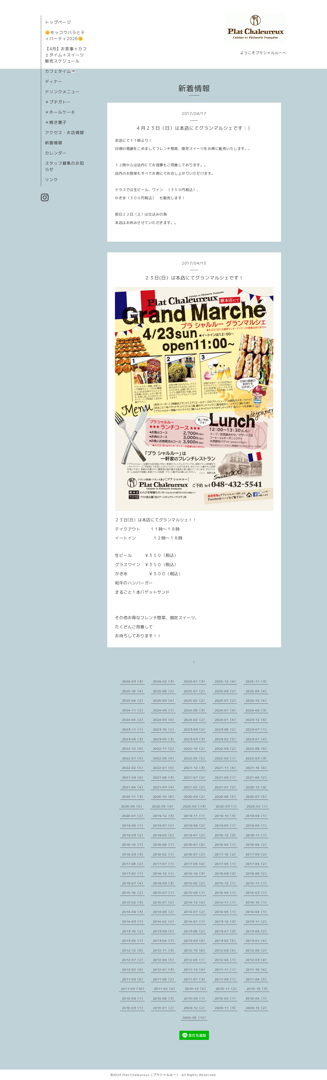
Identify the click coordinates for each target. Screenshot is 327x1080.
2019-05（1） (226, 825)
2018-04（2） (257, 844)
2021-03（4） (164, 787)
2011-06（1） (226, 979)
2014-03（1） (133, 921)
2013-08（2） (195, 931)
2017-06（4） (195, 864)
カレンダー (56, 153)
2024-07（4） (226, 710)
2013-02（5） (226, 940)
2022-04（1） (226, 758)
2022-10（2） (195, 748)
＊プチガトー (58, 102)
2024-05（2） (133, 720)
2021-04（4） (133, 787)
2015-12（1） (226, 883)
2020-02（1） (258, 806)
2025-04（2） (133, 700)
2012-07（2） (133, 960)
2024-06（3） (257, 710)
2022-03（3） (257, 758)
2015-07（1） (164, 892)
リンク (51, 179)
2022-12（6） (133, 748)
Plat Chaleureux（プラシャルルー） (151, 1075)
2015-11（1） (257, 883)
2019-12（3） (164, 816)
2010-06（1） (195, 998)
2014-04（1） (257, 912)
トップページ (58, 22)
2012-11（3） (164, 950)
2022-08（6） (257, 748)
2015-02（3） (133, 902)
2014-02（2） (164, 921)
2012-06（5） (164, 960)
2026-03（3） (133, 681)
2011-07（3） (195, 979)
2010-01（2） (164, 1008)
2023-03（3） (195, 739)
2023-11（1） (133, 729)
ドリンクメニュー (62, 92)
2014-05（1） (226, 912)
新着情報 (53, 143)
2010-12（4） (196, 989)
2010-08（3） (164, 998)
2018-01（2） (195, 854)
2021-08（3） (164, 777)
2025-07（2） (195, 691)
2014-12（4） (195, 902)
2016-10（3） (195, 873)
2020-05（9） (163, 806)
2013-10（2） (133, 931)
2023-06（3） (133, 739)
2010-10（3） (258, 989)
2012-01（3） (164, 969)
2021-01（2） (226, 787)
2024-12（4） (257, 700)
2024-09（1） (164, 710)
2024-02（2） (195, 720)
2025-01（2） (226, 700)
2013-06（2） (257, 931)
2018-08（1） (164, 844)
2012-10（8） (195, 950)
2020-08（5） (226, 796)
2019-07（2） (164, 825)
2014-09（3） (133, 912)
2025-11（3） (257, 681)
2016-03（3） (164, 883)
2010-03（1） (133, 1008)
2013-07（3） (226, 931)
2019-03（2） (133, 835)
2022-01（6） (164, 768)
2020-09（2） (195, 796)
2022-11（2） (164, 748)
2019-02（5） (164, 835)
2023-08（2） (226, 729)
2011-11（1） (226, 969)
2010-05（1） (226, 998)
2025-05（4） (257, 691)
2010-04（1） (257, 998)
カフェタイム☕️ (60, 71)
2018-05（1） (226, 844)
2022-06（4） (164, 758)
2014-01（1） (195, 921)
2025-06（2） (226, 691)
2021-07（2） (195, 777)
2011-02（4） (165, 989)
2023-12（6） (257, 720)
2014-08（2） (164, 912)
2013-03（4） (195, 940)
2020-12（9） (257, 787)
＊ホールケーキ (60, 112)
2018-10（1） (133, 844)
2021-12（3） (195, 768)
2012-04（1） (226, 960)
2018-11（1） (257, 835)
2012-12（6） (133, 950)
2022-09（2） (226, 748)
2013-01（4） (257, 940)
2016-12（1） (164, 873)
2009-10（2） (257, 1008)
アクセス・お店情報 (64, 132)
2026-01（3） (195, 681)
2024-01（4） (226, 720)
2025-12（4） (226, 681)
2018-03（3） (133, 854)
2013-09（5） (164, 931)
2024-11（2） (133, 710)
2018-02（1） (164, 854)
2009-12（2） (195, 1008)
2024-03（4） (164, 720)
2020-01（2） (133, 816)
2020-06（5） (132, 806)
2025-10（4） (133, 691)
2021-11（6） (226, 768)
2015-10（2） (133, 892)
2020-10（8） (164, 796)
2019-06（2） (195, 825)
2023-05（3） (164, 739)
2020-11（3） (133, 796)
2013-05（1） (133, 940)
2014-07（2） (195, 912)
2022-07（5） (133, 758)
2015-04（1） (226, 892)
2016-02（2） (195, 883)
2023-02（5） (226, 739)
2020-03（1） (227, 806)
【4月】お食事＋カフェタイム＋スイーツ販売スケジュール (66, 55)
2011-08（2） (164, 979)
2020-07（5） (257, 796)
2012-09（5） (226, 950)
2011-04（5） (257, 979)
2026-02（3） (164, 681)
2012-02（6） (133, 969)
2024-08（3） (195, 710)
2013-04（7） (164, 940)
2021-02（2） (195, 787)
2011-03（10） (133, 989)
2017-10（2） (226, 854)
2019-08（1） (133, 825)
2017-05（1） (226, 864)
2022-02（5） (133, 768)
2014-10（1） (257, 902)
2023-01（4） (257, 739)
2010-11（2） (227, 989)
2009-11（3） (226, 1008)
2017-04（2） (257, 864)
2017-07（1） (164, 864)
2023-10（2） (164, 729)
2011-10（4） (257, 969)
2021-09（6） (133, 777)
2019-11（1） (195, 816)
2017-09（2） (257, 854)
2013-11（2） (257, 921)
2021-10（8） (257, 768)
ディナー (53, 81)
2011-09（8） (133, 979)
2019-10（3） (226, 816)
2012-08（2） (257, 950)
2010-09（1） (133, 998)
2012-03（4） (257, 960)
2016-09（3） (226, 873)
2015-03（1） (257, 892)
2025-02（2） (195, 700)
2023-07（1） (257, 729)
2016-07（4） (133, 883)
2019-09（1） (257, 816)
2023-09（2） (195, 729)
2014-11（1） (226, 902)
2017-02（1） (133, 873)
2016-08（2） (257, 873)
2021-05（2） (257, 777)
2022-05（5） (195, 758)
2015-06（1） (195, 892)
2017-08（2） (133, 864)
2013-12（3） (226, 921)
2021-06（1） (226, 777)
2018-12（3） (226, 835)
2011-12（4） (195, 969)
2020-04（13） (195, 806)
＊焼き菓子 (56, 122)
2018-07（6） (195, 844)
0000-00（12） (195, 1017)
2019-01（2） (195, 835)
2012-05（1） (195, 960)
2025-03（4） (164, 700)
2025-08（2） (164, 691)
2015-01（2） (164, 902)
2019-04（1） (257, 825)
